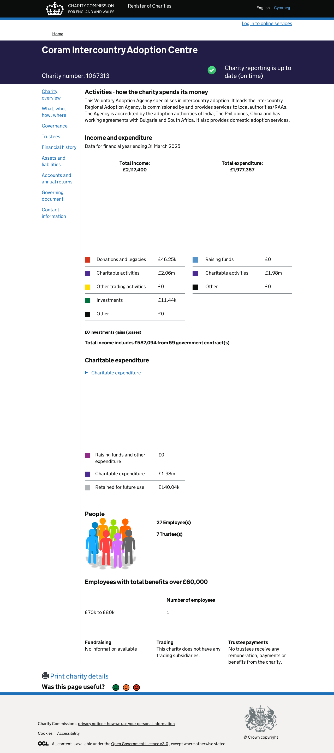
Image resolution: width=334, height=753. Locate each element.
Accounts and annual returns (57, 178)
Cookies (45, 733)
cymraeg (282, 7)
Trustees (51, 137)
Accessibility (68, 733)
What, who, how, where (54, 112)
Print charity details (75, 676)
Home (57, 33)
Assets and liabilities (53, 161)
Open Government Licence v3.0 (139, 743)
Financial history (59, 147)
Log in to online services (267, 23)
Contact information (54, 213)
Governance (55, 126)
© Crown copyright (260, 737)
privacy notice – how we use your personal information (126, 723)
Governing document (52, 195)
